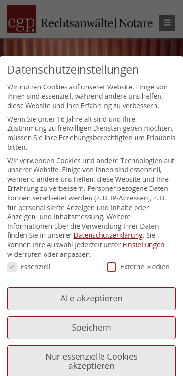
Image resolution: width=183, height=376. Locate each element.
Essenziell (29, 266)
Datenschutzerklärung (108, 235)
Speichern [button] (91, 327)
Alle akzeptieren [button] (91, 298)
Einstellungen (144, 244)
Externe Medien (138, 266)
